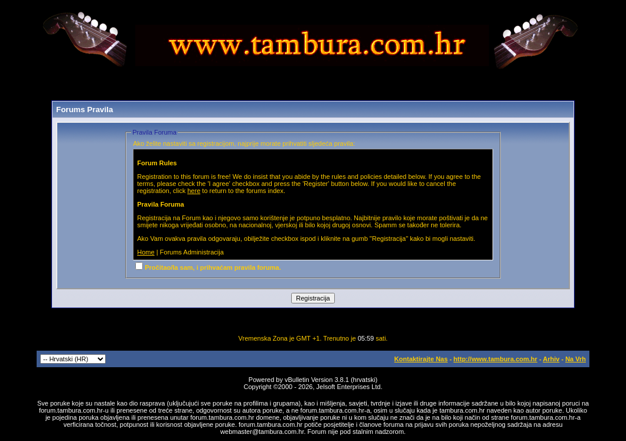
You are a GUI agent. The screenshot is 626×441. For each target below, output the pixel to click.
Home (145, 252)
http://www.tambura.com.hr (495, 358)
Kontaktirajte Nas (421, 358)
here (193, 190)
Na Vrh (575, 358)
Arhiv (551, 358)
